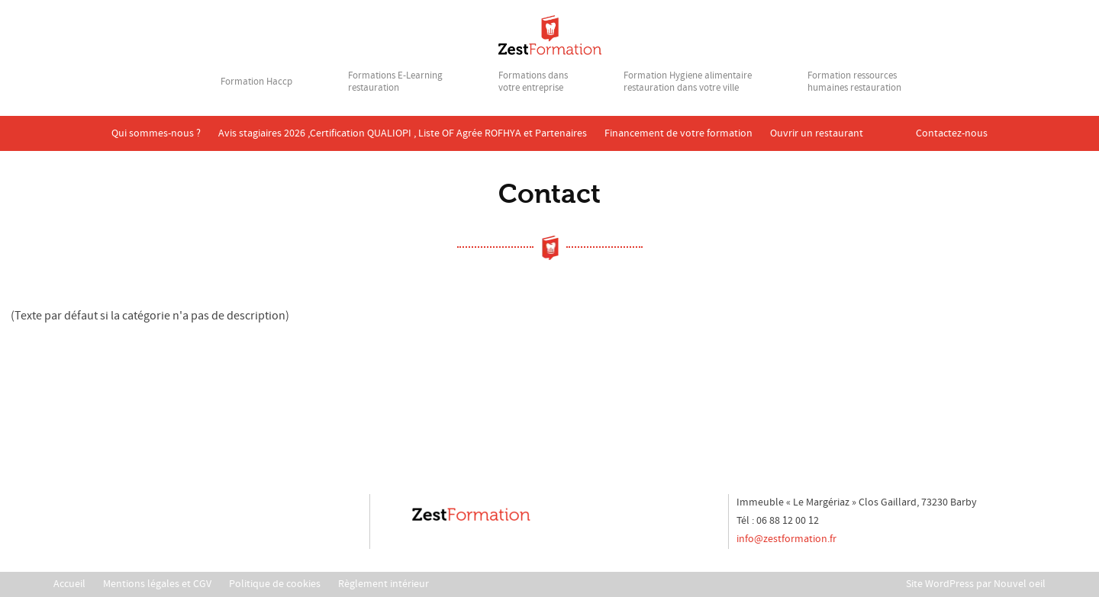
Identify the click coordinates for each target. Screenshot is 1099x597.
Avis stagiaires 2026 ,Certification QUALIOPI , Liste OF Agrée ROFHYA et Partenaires (402, 133)
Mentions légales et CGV (157, 584)
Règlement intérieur (383, 584)
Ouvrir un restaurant (816, 133)
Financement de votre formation (678, 133)
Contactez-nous (952, 133)
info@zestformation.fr (786, 539)
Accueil (69, 584)
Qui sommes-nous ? (156, 133)
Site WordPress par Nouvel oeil (976, 584)
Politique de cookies (275, 584)
